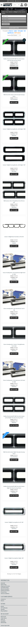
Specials (3, 609)
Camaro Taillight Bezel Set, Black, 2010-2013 (14, 236)
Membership (3, 622)
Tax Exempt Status (5, 587)
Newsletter (3, 621)
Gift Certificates (4, 607)
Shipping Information (5, 586)
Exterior (11, 31)
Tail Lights (20, 31)
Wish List (3, 619)
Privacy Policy (4, 592)
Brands (2, 606)
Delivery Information (5, 590)
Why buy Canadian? (5, 589)
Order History (3, 618)
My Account (3, 616)
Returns (2, 600)
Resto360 (3, 583)
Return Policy (3, 584)
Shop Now (5, 24)
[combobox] (14, 16)
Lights (15, 31)
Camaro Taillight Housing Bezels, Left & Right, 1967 (14, 165)
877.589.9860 (10, 1)
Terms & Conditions (5, 593)
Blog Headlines (4, 610)
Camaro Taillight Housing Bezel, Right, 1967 (14, 558)
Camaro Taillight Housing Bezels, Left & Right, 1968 (14, 129)
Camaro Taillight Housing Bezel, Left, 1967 (14, 522)
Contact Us (18, 1)
